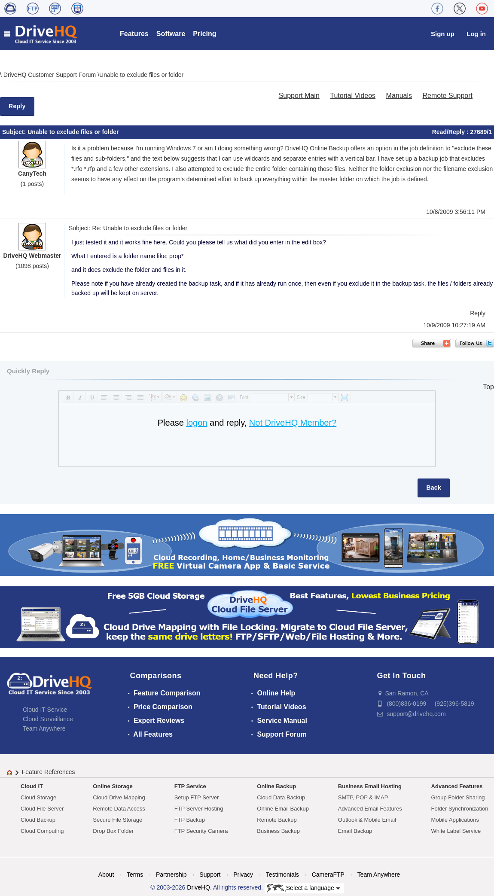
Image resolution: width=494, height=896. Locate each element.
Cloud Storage (38, 797)
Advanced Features (457, 786)
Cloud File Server (42, 808)
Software (171, 33)
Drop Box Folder (113, 831)
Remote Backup (277, 820)
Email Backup (355, 831)
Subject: (14, 131)
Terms (135, 874)
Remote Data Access (119, 808)
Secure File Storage (117, 820)
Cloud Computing (42, 831)
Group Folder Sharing (458, 797)
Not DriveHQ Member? (292, 422)
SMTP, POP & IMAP (363, 797)
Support (209, 874)
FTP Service (190, 786)
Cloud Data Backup (281, 797)
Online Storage (112, 786)
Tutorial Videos (352, 95)
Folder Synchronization (459, 808)
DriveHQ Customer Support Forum (50, 74)
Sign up (442, 33)
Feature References (48, 771)
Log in (476, 33)
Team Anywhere (44, 728)
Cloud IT (32, 786)
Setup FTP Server (196, 797)
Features (134, 33)
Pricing (204, 33)
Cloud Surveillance (48, 719)
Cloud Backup (38, 820)
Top (488, 386)
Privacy (243, 874)
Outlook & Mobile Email (367, 820)
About (106, 874)
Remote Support (447, 95)
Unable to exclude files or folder (141, 74)
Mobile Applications (455, 820)
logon (196, 422)
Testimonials (282, 874)
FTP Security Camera (201, 831)
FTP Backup (189, 820)
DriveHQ (198, 887)
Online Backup (276, 786)
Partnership (171, 874)
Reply (17, 106)
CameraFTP (328, 874)
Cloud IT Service (45, 709)
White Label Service (456, 831)
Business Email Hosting (370, 786)
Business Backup (278, 831)
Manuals (399, 95)
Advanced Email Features (370, 808)
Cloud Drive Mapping (119, 797)
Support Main (299, 95)
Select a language (303, 888)
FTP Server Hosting (198, 808)
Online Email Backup (283, 808)
